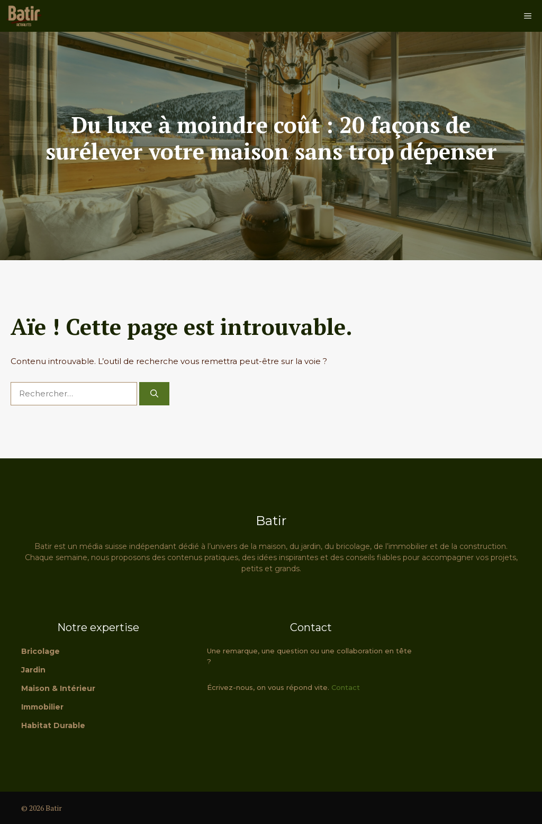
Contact (345, 687)
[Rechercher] (154, 394)
